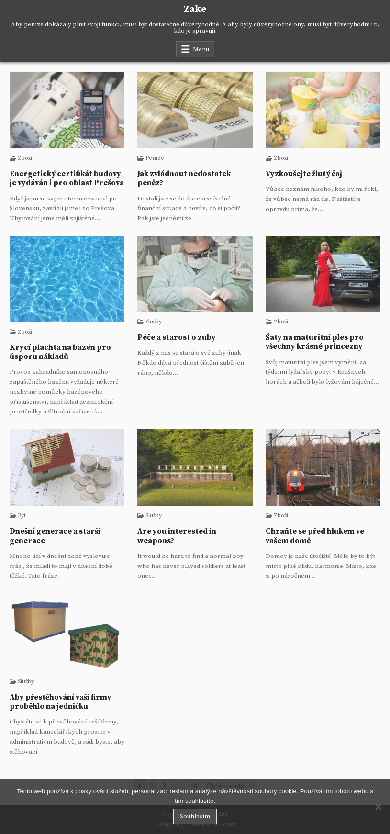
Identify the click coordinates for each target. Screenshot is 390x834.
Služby (153, 322)
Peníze (154, 158)
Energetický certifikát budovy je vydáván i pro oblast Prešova (67, 178)
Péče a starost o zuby (176, 337)
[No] (378, 807)
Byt (22, 516)
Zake (195, 9)
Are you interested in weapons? (176, 535)
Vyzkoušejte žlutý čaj (304, 173)
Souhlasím (195, 816)
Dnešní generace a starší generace (55, 535)
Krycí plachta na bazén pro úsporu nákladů (60, 352)
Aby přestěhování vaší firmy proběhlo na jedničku (60, 701)
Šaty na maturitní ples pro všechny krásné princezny (315, 342)
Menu (201, 49)
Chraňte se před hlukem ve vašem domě (315, 535)
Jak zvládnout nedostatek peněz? (184, 178)
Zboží (25, 158)
